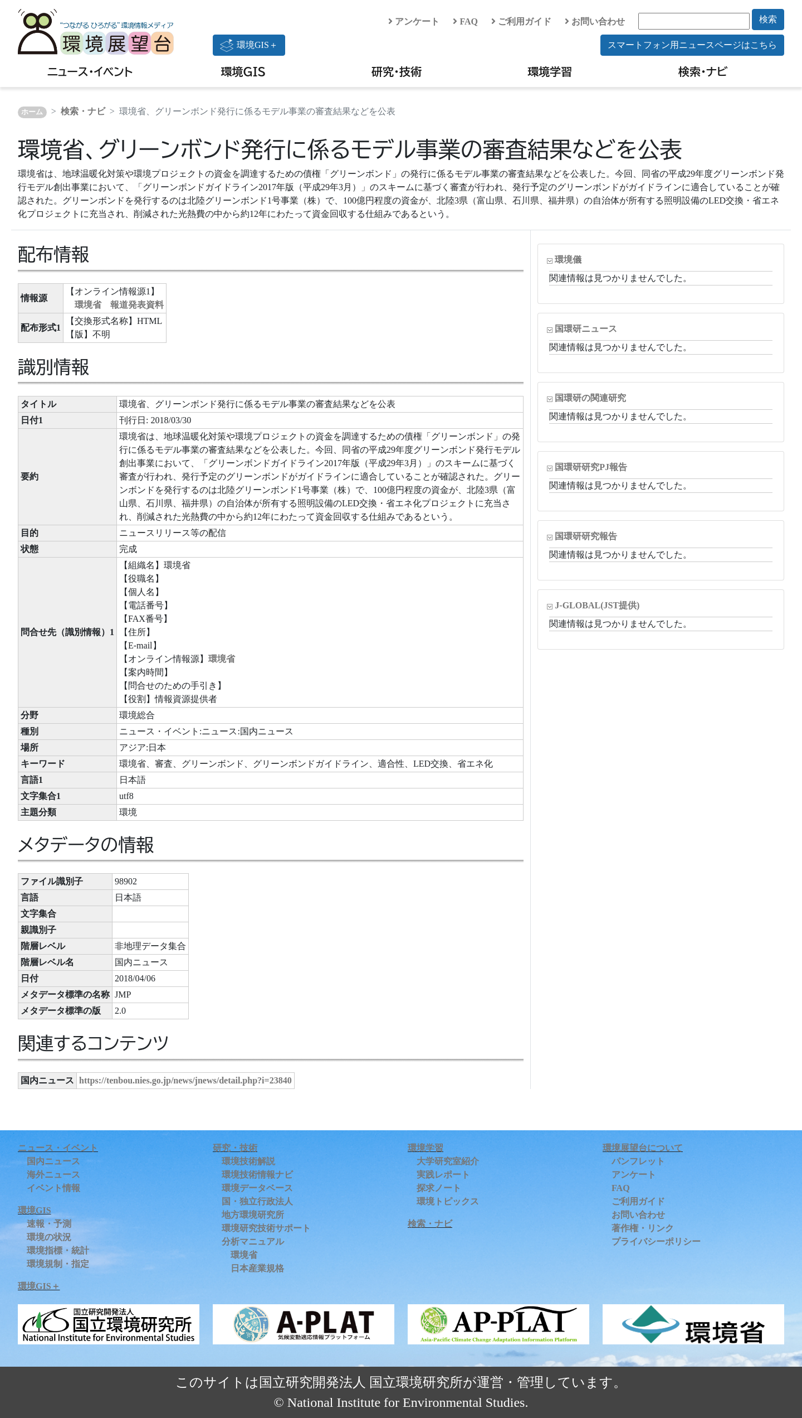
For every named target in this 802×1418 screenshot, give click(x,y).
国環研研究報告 (586, 536)
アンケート (413, 21)
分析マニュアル (253, 1241)
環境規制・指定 (58, 1264)
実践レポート (443, 1174)
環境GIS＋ (249, 45)
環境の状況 (49, 1237)
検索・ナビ (703, 71)
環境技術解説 (248, 1161)
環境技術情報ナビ (257, 1174)
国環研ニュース (586, 328)
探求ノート (439, 1188)
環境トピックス (448, 1201)
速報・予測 (49, 1223)
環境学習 (549, 71)
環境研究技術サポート (266, 1228)
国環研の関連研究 (590, 398)
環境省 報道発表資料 (119, 304)
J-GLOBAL (597, 605)
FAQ (465, 21)
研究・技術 (396, 71)
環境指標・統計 (58, 1250)
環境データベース (257, 1188)
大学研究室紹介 (448, 1161)
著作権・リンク (643, 1228)
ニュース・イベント (90, 71)
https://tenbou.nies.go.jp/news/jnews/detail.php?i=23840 (185, 1080)
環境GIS (243, 71)
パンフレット (638, 1161)
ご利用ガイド (521, 21)
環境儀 (568, 259)
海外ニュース (53, 1174)
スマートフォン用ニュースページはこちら (692, 45)
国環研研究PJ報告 (591, 467)
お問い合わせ (595, 21)
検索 (768, 19)
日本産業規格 (257, 1268)
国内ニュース (53, 1161)
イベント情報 (53, 1188)
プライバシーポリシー (656, 1241)
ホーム (32, 112)
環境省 (221, 659)
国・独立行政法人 (257, 1201)
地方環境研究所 (253, 1214)
